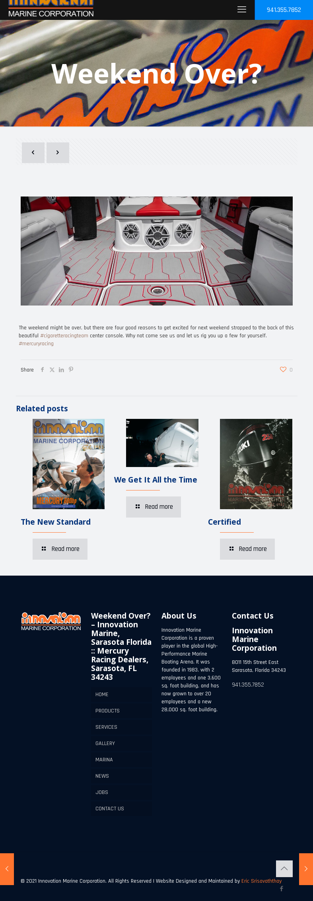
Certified (224, 522)
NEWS (102, 776)
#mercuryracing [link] (36, 343)
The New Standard (56, 522)
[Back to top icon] (284, 868)
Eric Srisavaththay (261, 881)
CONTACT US (109, 808)
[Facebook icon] (282, 889)
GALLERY (105, 743)
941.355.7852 (284, 10)
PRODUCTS (107, 710)
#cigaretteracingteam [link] (64, 335)
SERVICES (106, 727)
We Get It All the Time (155, 480)
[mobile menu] (242, 10)
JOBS (101, 792)
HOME (102, 694)
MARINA (104, 759)
